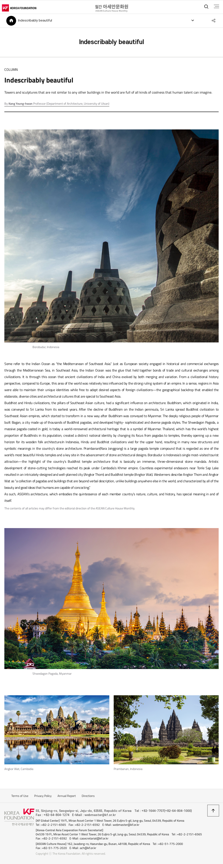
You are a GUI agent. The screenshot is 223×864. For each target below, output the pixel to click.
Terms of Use (19, 796)
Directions (88, 796)
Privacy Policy (43, 796)
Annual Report (66, 796)
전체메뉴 (216, 6)
